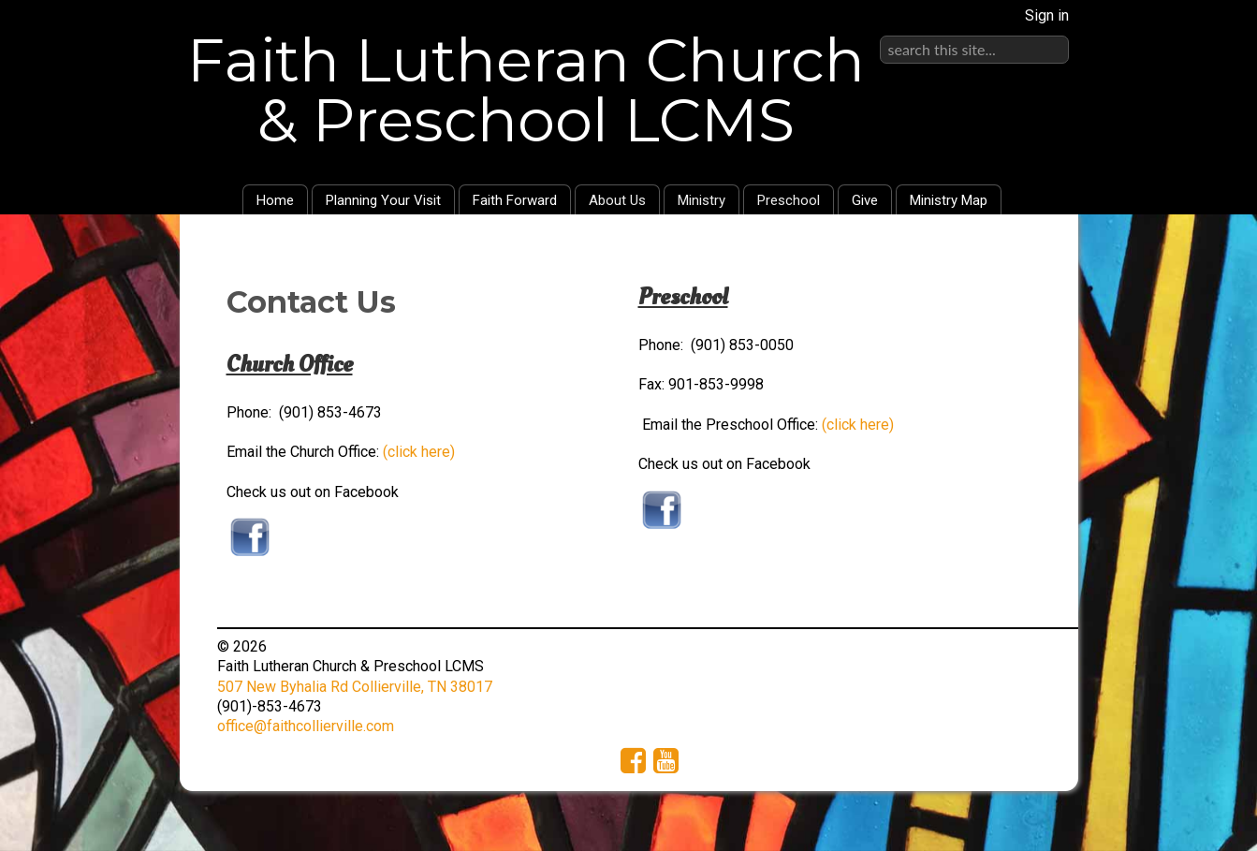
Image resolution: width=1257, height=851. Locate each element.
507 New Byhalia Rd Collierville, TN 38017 (354, 687)
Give (865, 200)
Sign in (1047, 15)
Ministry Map (948, 200)
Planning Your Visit (383, 200)
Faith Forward (515, 200)
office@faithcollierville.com (305, 726)
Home (275, 200)
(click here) (419, 452)
